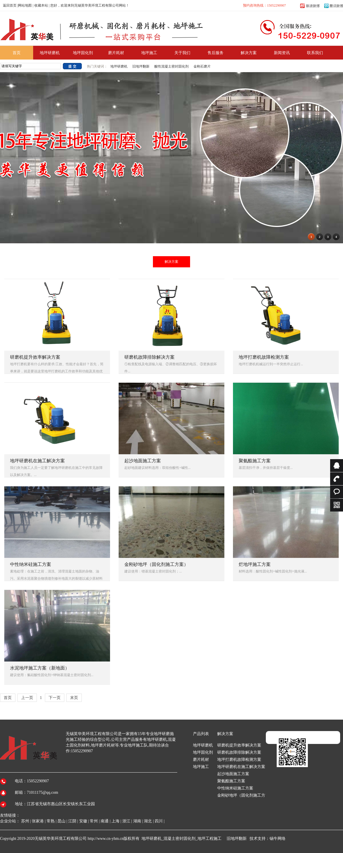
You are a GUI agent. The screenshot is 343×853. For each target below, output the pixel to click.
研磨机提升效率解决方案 (239, 745)
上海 (115, 821)
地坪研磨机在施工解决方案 (241, 767)
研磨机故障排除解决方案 (239, 752)
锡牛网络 (278, 838)
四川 (159, 821)
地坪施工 (201, 767)
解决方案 (171, 262)
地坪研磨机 (119, 66)
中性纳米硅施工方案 (235, 788)
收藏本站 (41, 5)
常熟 (51, 821)
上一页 (27, 698)
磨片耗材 (201, 759)
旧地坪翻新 (140, 66)
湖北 (148, 821)
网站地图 (25, 5)
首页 (8, 698)
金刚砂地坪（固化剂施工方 (241, 795)
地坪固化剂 (203, 752)
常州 (94, 821)
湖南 (137, 821)
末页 (74, 698)
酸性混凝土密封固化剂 (171, 66)
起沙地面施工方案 (233, 774)
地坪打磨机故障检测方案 (239, 759)
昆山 (61, 821)
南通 (105, 821)
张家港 (38, 821)
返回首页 (10, 5)
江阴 (72, 821)
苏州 (25, 821)
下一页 (55, 698)
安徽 (83, 821)
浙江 (126, 821)
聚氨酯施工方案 (231, 781)
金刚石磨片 (202, 66)
